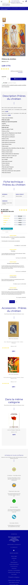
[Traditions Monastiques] (15, 1)
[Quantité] (5, 78)
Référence (4, 61)
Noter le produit (7, 228)
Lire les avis (20, 72)
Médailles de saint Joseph (16, 3)
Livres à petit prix (6, 4)
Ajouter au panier (18, 79)
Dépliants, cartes (6, 3)
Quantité (4, 76)
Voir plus (12, 301)
